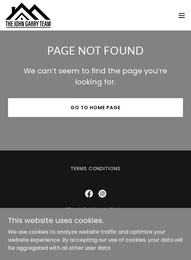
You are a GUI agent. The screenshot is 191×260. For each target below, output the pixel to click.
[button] (181, 15)
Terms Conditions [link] (96, 168)
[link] (28, 15)
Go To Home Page (95, 107)
